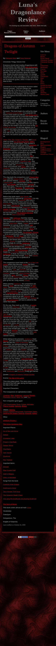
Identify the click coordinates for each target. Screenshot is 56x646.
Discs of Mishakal (21, 250)
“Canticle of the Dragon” (14, 113)
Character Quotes (46, 60)
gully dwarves (28, 369)
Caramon (18, 140)
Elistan (5, 341)
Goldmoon (33, 145)
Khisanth (12, 209)
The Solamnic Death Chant (12, 495)
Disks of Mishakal (18, 220)
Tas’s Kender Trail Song (11, 492)
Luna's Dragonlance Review (27, 12)
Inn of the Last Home (21, 141)
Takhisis (12, 410)
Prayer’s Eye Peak (9, 442)
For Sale (43, 71)
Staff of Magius (8, 474)
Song (42, 91)
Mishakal (6, 218)
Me (41, 80)
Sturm (34, 140)
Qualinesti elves (12, 293)
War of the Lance (31, 67)
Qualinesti (17, 284)
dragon (5, 209)
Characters (44, 66)
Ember (5, 346)
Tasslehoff (21, 200)
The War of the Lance (16, 378)
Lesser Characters (44, 75)
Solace (25, 264)
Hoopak (6, 467)
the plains (18, 188)
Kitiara (32, 141)
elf (30, 321)
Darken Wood (18, 179)
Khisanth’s (9, 236)
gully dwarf (13, 223)
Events (42, 69)
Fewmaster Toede (30, 411)
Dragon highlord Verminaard (13, 411)
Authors (43, 55)
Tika (8, 131)
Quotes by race (45, 87)
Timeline (43, 92)
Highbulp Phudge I (14, 238)
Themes (43, 152)
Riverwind (6, 149)
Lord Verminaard (12, 300)
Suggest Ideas (45, 149)
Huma (33, 170)
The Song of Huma (10, 504)
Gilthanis (23, 270)
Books (42, 57)
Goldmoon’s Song (9, 488)
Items (42, 73)
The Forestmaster (9, 404)
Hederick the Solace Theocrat (13, 413)
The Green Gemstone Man (12, 424)
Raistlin (25, 140)
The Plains (7, 449)
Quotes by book (46, 85)
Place (42, 83)
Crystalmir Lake (25, 161)
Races (42, 89)
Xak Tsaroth (11, 184)
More (42, 82)
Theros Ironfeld (24, 273)
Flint (9, 140)
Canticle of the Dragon (11, 484)
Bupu (31, 229)
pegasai (31, 184)
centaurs (22, 181)
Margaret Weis (11, 58)
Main (42, 78)
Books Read (44, 58)
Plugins (43, 147)
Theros (25, 275)
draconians (20, 165)
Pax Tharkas (31, 298)
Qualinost (33, 287)
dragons (14, 330)
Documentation (45, 145)
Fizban (27, 280)
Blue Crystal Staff (18, 214)
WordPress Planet (46, 154)
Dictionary (43, 67)
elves (13, 275)
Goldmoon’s (29, 188)
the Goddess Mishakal (25, 213)
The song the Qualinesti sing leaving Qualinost (19, 499)
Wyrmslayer (7, 316)
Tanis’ (19, 291)
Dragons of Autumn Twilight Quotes (21, 374)
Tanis (5, 140)
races (29, 508)
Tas (13, 140)
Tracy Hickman (25, 58)
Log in (42, 46)
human (33, 305)
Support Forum (45, 151)
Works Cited (44, 94)
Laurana (13, 291)
